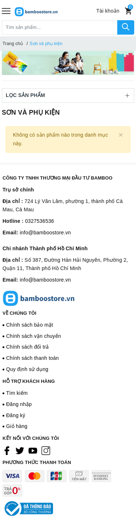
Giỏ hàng (16, 426)
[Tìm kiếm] (125, 27)
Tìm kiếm (17, 393)
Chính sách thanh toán (32, 358)
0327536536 (39, 221)
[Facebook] (7, 450)
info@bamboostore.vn (45, 232)
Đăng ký (15, 415)
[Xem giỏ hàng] (128, 11)
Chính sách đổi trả (27, 347)
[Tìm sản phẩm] (60, 27)
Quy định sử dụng (27, 369)
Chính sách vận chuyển (33, 336)
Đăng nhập (19, 404)
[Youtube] (32, 450)
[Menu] (6, 11)
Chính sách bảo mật (29, 325)
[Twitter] (20, 450)
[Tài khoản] (107, 10)
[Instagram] (45, 450)
